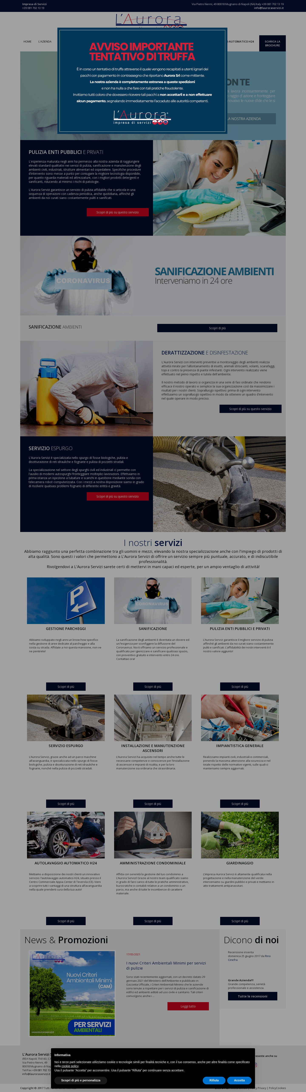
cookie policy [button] (69, 1066)
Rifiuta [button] (214, 1080)
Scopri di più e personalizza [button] (80, 1080)
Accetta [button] (239, 1080)
